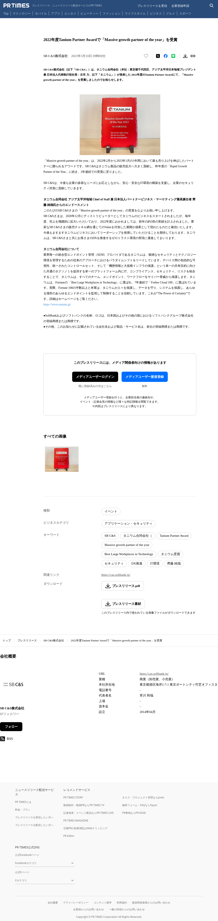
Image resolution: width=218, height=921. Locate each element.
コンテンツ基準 (103, 902)
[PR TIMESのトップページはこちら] (52, 5)
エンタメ (70, 13)
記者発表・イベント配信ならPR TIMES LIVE (88, 813)
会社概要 (53, 902)
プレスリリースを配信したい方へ (34, 825)
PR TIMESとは (23, 802)
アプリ (55, 13)
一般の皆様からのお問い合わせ (127, 909)
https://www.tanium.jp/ (57, 304)
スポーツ (185, 13)
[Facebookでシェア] (165, 56)
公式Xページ (22, 872)
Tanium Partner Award (174, 535)
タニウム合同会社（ (137, 535)
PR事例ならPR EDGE (134, 813)
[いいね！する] (146, 56)
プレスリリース (27, 640)
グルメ (170, 13)
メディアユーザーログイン (95, 376)
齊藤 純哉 (174, 563)
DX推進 (136, 563)
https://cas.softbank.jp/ (115, 574)
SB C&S (110, 535)
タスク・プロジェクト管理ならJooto (143, 797)
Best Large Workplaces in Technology (129, 554)
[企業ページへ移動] (13, 685)
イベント (111, 511)
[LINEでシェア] (173, 56)
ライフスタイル (135, 13)
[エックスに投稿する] (158, 56)
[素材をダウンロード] (185, 56)
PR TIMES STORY (73, 797)
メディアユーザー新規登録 (144, 376)
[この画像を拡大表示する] (61, 459)
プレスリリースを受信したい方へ (34, 817)
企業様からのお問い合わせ (88, 909)
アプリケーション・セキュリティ (128, 523)
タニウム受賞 (170, 554)
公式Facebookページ (27, 855)
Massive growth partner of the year (127, 545)
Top (6, 13)
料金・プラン (22, 809)
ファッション (111, 13)
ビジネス (156, 13)
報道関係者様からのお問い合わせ (151, 902)
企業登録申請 (180, 6)
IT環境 (154, 563)
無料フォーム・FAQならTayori (139, 805)
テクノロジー (22, 13)
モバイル (41, 13)
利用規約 (122, 902)
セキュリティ (114, 563)
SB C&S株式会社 (53, 640)
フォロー (11, 726)
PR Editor (69, 836)
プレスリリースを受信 (152, 6)
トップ (7, 640)
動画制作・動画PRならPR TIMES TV (83, 805)
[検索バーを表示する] (212, 6)
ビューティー (89, 13)
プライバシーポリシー (76, 902)
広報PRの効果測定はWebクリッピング (85, 828)
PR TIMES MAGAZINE (75, 820)
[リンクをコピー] (192, 56)
